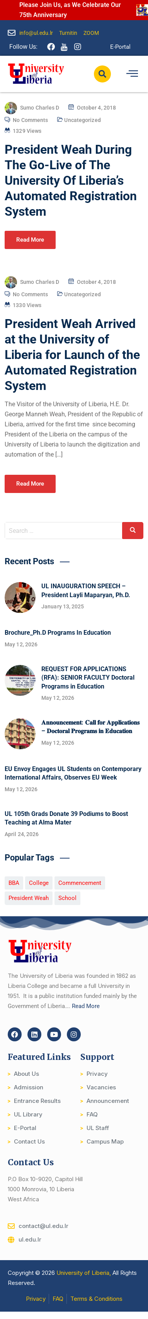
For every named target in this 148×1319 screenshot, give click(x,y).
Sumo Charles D (39, 108)
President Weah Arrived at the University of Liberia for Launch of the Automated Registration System (72, 354)
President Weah (29, 898)
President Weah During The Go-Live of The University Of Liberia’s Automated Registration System (71, 180)
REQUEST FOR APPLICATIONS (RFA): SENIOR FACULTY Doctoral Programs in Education (87, 677)
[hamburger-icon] (132, 74)
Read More (30, 239)
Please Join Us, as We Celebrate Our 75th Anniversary (70, 10)
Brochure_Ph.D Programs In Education (58, 632)
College (39, 882)
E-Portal (120, 46)
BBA (14, 882)
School (67, 898)
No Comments (30, 120)
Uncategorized (82, 120)
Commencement (79, 882)
